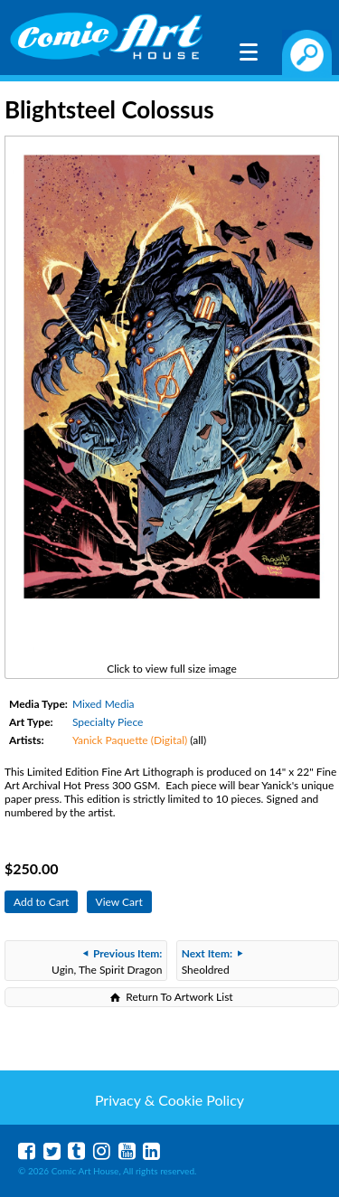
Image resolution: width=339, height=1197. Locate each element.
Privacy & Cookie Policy (169, 1099)
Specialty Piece (107, 722)
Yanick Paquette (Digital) (129, 740)
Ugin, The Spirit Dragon (107, 961)
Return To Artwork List (179, 997)
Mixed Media (103, 704)
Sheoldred (212, 961)
